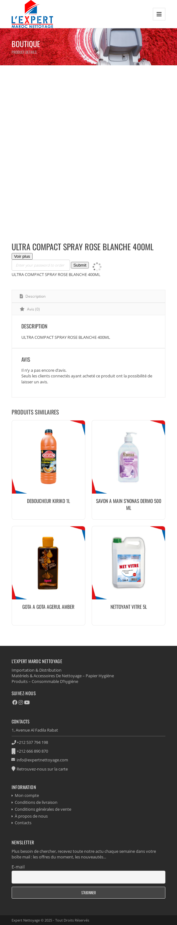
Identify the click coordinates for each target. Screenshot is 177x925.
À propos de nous (31, 816)
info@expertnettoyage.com (42, 760)
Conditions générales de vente (43, 809)
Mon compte (27, 795)
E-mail (18, 867)
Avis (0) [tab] (33, 309)
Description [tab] (35, 296)
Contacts (23, 822)
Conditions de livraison (36, 802)
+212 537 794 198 (32, 742)
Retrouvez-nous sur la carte (42, 769)
